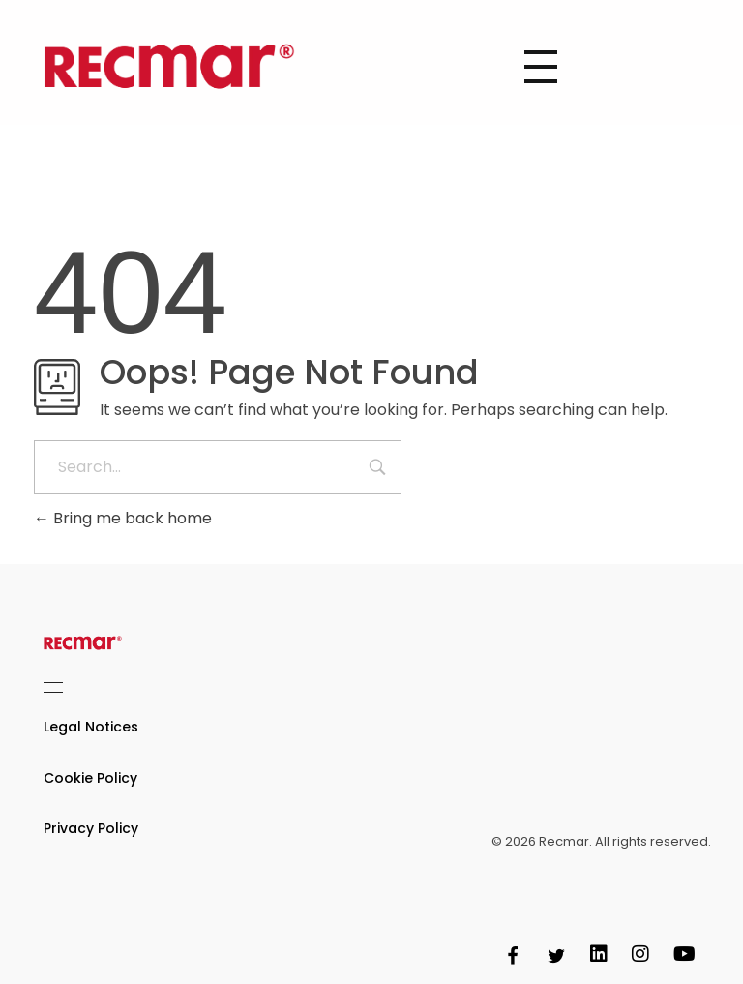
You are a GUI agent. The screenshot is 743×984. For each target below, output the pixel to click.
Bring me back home (123, 518)
